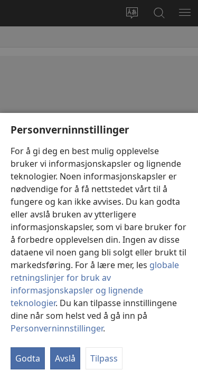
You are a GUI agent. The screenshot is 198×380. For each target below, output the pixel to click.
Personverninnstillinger (57, 328)
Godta (27, 358)
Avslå (65, 358)
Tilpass (104, 358)
